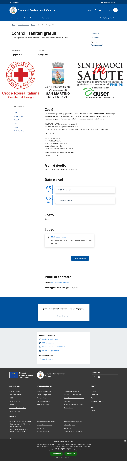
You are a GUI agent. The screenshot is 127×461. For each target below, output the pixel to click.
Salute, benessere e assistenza (73, 404)
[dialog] (63, 450)
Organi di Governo (15, 391)
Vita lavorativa (41, 398)
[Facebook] (94, 10)
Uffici (11, 398)
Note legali (67, 428)
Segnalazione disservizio (44, 425)
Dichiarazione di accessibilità (73, 431)
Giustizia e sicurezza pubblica (73, 394)
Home (13, 25)
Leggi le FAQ (40, 428)
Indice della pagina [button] (19, 106)
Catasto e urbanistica (43, 401)
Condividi (95, 34)
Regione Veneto (14, 2)
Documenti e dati (14, 411)
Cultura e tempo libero (44, 395)
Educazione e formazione (71, 391)
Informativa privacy (70, 425)
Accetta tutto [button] (56, 454)
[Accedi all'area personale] (108, 2)
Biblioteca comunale (58, 237)
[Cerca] (115, 10)
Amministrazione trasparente (73, 421)
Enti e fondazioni (14, 401)
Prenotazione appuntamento (46, 421)
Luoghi (93, 407)
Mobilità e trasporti (43, 404)
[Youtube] (99, 10)
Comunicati (94, 395)
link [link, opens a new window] (81, 450)
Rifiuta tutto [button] (70, 453)
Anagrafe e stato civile (44, 391)
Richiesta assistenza (43, 431)
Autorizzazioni (68, 408)
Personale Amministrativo (17, 408)
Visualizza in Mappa (80, 258)
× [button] (125, 441)
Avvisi (93, 398)
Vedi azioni (96, 37)
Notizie (93, 391)
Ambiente (67, 401)
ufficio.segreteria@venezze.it (60, 282)
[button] (63, 458)
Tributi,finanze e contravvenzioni (74, 398)
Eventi (33, 25)
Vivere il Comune (23, 25)
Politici (11, 404)
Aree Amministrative (16, 395)
